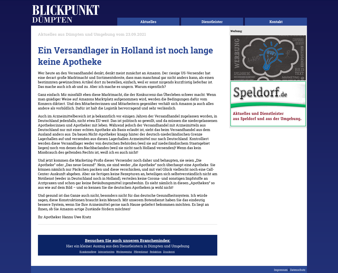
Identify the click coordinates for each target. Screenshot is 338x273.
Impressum (281, 269)
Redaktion (155, 251)
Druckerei (169, 251)
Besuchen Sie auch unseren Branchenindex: (127, 240)
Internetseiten (106, 251)
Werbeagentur (124, 251)
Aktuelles (148, 21)
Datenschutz (297, 269)
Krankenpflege (88, 251)
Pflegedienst (141, 251)
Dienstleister (212, 21)
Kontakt (276, 21)
